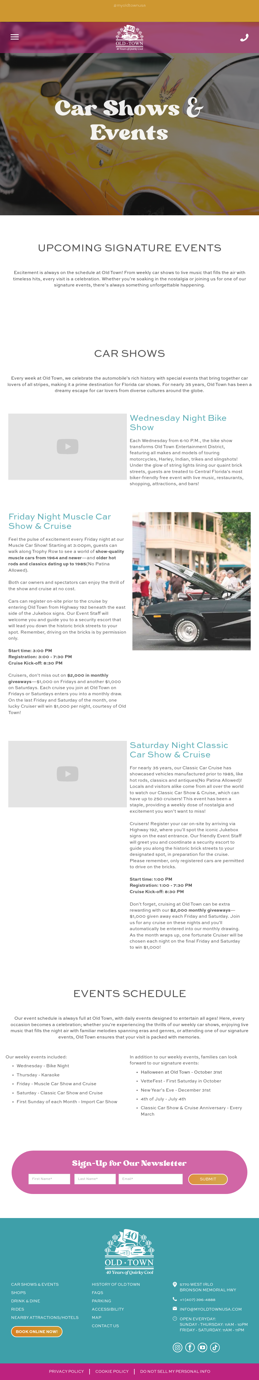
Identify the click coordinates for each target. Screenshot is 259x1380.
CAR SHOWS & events (35, 1285)
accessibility (108, 1309)
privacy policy (66, 1372)
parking (101, 1301)
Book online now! (37, 1332)
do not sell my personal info (175, 1372)
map (96, 1318)
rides (17, 1309)
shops (18, 1293)
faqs (97, 1293)
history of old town (116, 1285)
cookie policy (112, 1372)
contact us (105, 1326)
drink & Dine (25, 1301)
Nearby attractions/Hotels (45, 1318)
